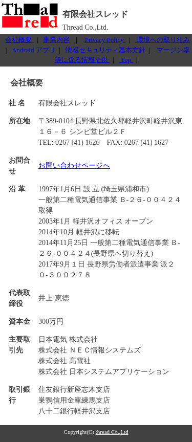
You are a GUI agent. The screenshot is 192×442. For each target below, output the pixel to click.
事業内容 (56, 39)
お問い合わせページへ (74, 165)
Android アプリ (34, 50)
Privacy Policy (105, 39)
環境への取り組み (162, 39)
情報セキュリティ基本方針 (105, 50)
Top (126, 59)
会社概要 (19, 39)
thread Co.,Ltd (112, 432)
